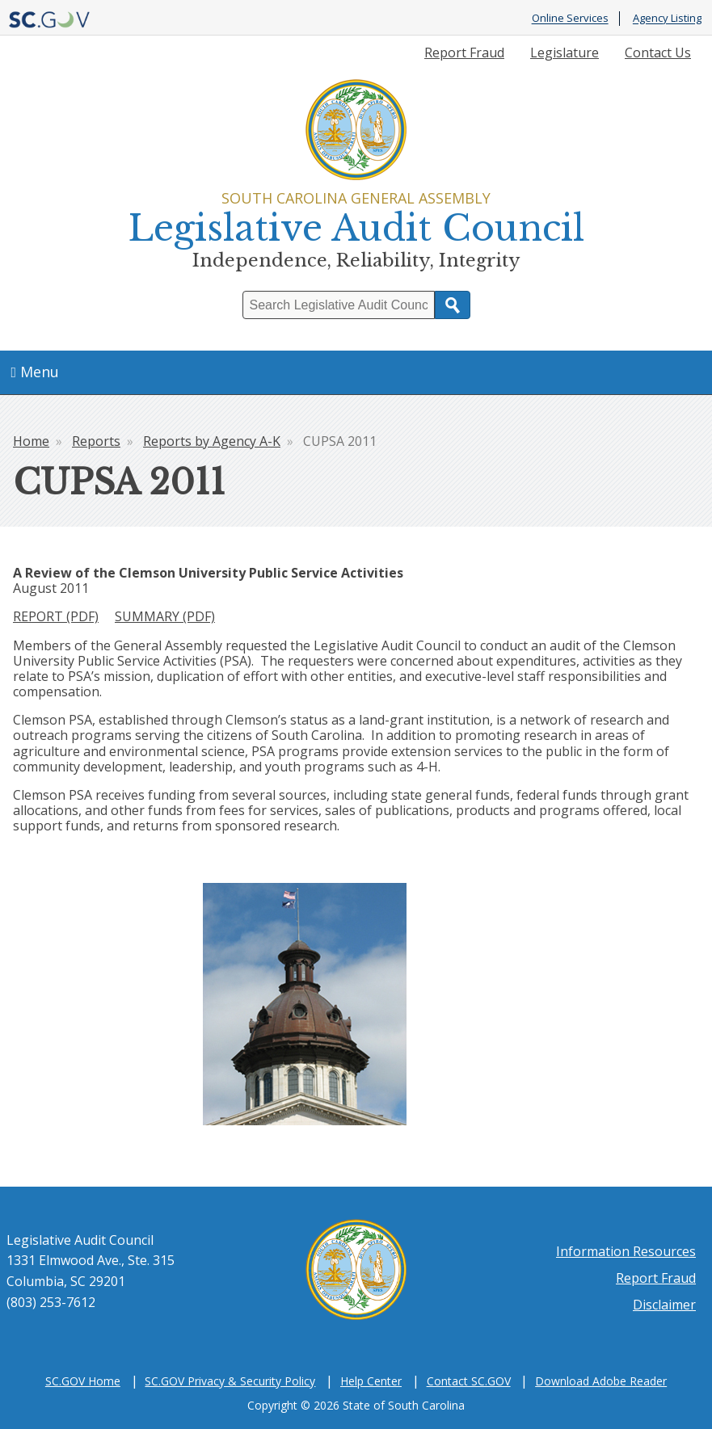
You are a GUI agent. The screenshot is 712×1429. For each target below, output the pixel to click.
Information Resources (626, 1251)
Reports (96, 441)
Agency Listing (667, 18)
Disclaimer (664, 1304)
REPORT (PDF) (56, 616)
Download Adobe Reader (601, 1381)
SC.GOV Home (82, 1381)
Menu (35, 371)
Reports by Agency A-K (211, 441)
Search (452, 305)
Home (31, 441)
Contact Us (658, 52)
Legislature (564, 52)
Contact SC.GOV (469, 1381)
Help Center (371, 1381)
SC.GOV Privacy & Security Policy (230, 1381)
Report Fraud (464, 52)
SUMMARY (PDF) (165, 616)
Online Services (570, 18)
